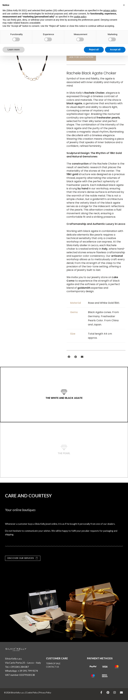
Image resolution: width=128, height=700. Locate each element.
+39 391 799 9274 (28, 670)
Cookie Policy (32, 692)
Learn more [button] (14, 49)
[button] (69, 356)
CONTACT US (52, 667)
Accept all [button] (115, 49)
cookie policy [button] (80, 16)
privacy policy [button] (109, 10)
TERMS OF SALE (53, 663)
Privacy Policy (45, 692)
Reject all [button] (94, 49)
